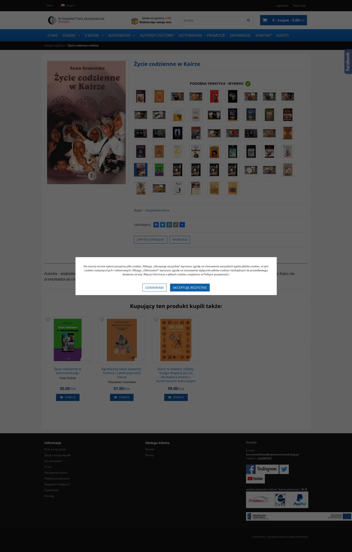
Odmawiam (154, 287)
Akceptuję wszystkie (190, 287)
